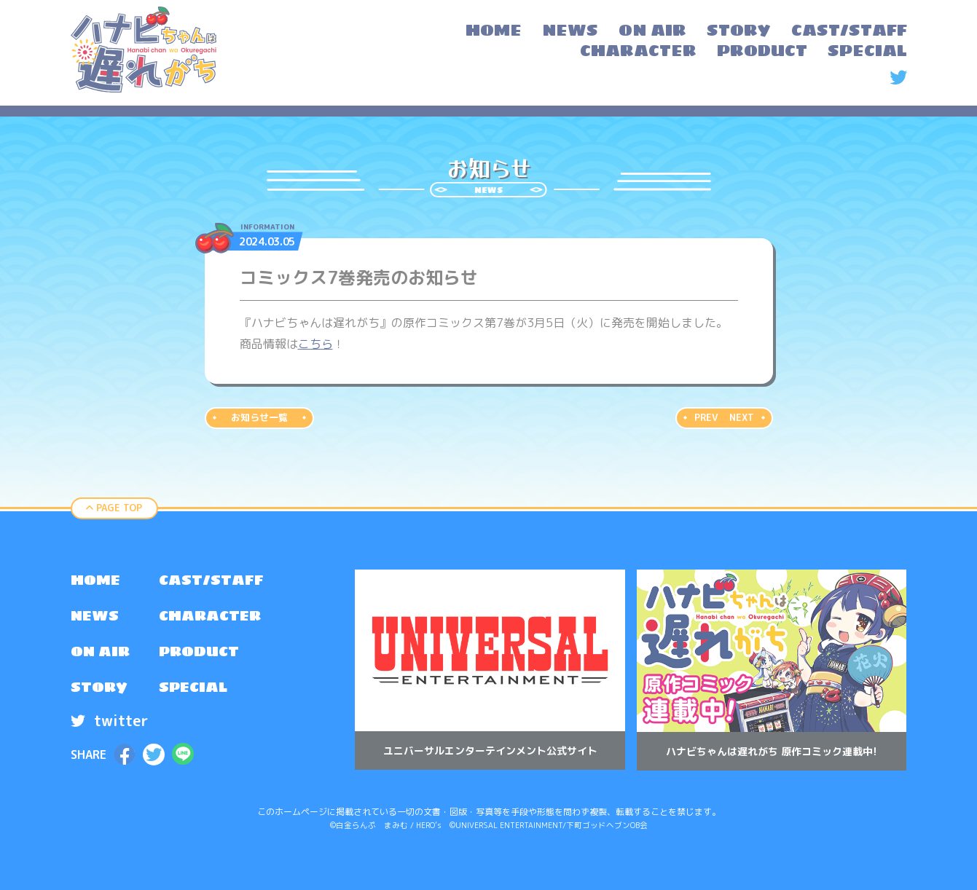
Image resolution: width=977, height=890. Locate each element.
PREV (706, 417)
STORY (99, 689)
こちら (315, 344)
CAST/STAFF (213, 580)
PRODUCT (201, 653)
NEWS (95, 617)
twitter (109, 723)
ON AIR (101, 653)
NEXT (741, 417)
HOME (95, 580)
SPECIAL (195, 689)
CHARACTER (212, 617)
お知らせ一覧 (259, 417)
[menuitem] (494, 32)
